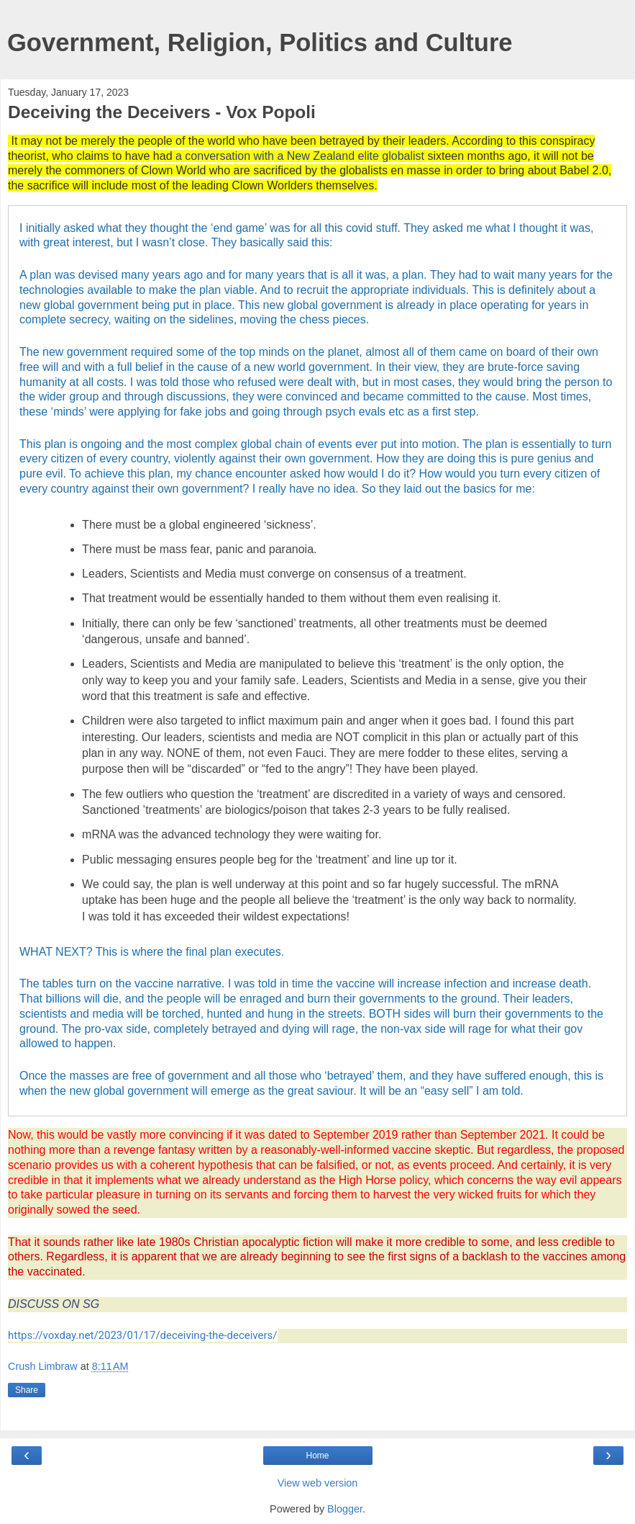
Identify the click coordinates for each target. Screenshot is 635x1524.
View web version (318, 1483)
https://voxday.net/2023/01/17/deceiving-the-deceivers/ (143, 1335)
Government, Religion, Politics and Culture (260, 42)
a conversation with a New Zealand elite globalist (299, 156)
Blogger (344, 1509)
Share (26, 1390)
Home (317, 1456)
